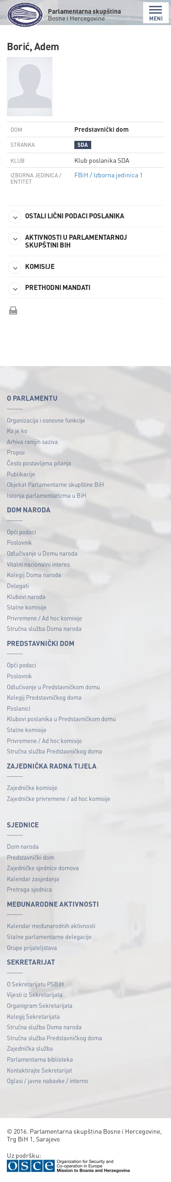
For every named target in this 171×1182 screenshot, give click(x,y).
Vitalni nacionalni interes (38, 564)
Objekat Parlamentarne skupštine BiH (55, 484)
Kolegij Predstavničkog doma (44, 697)
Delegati (18, 585)
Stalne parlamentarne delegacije (49, 936)
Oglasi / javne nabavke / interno (47, 1080)
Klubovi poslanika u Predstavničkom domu (61, 719)
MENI (156, 13)
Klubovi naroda (26, 596)
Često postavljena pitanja (39, 463)
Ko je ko (17, 430)
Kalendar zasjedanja (33, 879)
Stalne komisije (27, 607)
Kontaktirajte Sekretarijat (39, 1070)
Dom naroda (23, 846)
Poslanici (18, 708)
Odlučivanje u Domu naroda (42, 553)
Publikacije (21, 474)
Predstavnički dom (30, 857)
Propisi (16, 452)
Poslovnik (19, 542)
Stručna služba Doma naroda (44, 628)
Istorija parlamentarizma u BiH (46, 495)
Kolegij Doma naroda (34, 574)
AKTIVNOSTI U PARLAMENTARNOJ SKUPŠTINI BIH (67, 240)
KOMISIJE (31, 267)
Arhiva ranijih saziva (32, 441)
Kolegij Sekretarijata (33, 1016)
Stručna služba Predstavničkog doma (54, 751)
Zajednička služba (30, 1048)
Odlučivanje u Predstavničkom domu (53, 687)
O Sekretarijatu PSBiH (35, 984)
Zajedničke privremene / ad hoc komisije (58, 798)
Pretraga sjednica (29, 889)
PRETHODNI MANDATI (49, 288)
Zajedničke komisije (32, 787)
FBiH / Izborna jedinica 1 (108, 174)
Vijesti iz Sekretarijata (34, 994)
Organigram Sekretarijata (40, 1005)
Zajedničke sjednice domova (43, 868)
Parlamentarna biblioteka (40, 1059)
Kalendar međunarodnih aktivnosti (51, 925)
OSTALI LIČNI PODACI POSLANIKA (66, 217)
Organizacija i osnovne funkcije (46, 420)
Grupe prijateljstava (32, 947)
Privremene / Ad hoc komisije (44, 618)
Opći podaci (21, 532)
